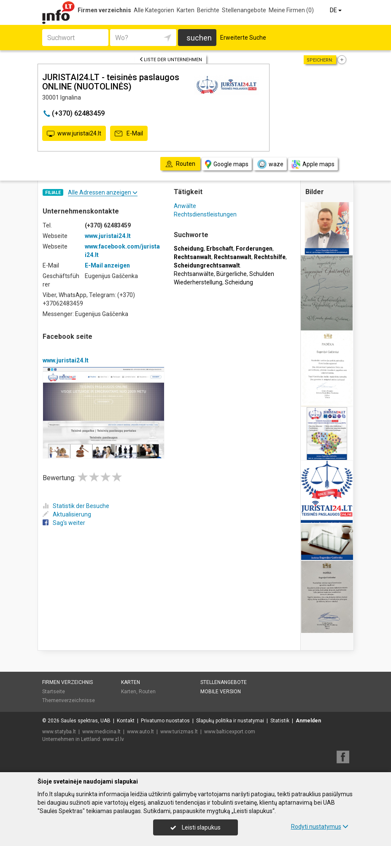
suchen (199, 37)
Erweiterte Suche (243, 37)
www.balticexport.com (229, 732)
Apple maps (312, 164)
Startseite (53, 692)
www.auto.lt (140, 732)
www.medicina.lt (101, 732)
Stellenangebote (244, 10)
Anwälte (185, 206)
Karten (185, 10)
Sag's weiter (64, 522)
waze (269, 164)
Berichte (208, 10)
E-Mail (129, 134)
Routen (147, 692)
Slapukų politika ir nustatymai (230, 721)
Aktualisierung (67, 514)
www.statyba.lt (59, 732)
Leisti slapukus (195, 827)
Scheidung (239, 282)
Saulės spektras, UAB (86, 721)
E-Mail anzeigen (107, 265)
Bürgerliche (231, 273)
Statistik (279, 721)
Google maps (226, 164)
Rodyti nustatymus (319, 826)
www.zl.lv (113, 739)
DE (336, 10)
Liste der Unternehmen (170, 59)
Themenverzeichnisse (68, 700)
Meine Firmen (291, 10)
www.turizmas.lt (179, 732)
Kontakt (126, 721)
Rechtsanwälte (194, 273)
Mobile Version (220, 692)
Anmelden (308, 721)
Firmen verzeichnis (104, 10)
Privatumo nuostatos (165, 721)
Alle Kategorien (154, 10)
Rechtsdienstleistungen (205, 214)
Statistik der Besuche (76, 506)
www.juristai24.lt (74, 134)
